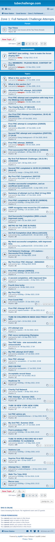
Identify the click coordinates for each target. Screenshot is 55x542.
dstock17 (20, 443)
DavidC (20, 391)
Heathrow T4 (14, 381)
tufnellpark (21, 152)
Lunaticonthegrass (24, 469)
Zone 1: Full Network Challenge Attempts (27, 19)
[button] (19, 44)
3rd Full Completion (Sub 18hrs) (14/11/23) (27, 233)
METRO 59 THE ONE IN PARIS (22, 226)
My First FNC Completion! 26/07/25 (24, 176)
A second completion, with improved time (27, 278)
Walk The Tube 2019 (17, 474)
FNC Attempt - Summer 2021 (21, 397)
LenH (19, 118)
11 (52, 304)
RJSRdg (20, 202)
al (18, 287)
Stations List (14, 450)
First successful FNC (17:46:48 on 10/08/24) (28, 150)
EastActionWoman (24, 416)
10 (49, 304)
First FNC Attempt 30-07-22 (20, 308)
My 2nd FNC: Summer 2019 (20, 423)
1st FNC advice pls (17, 414)
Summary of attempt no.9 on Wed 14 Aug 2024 (29, 193)
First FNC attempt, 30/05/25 (20, 143)
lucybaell (20, 302)
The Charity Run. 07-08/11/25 (21, 107)
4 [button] (33, 43)
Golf (18, 163)
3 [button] (29, 43)
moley (19, 58)
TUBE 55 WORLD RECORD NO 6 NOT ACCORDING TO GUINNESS (25, 440)
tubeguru (20, 67)
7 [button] (41, 43)
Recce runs (13, 481)
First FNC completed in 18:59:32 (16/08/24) (27, 200)
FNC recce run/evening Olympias (23, 335)
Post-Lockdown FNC (17, 430)
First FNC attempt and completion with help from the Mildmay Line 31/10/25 (30, 99)
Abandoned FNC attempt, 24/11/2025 (25, 90)
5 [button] (36, 43)
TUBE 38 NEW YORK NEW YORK (23, 405)
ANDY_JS (21, 399)
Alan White (21, 195)
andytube (20, 354)
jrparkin (20, 330)
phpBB (20, 536)
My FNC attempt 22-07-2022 (21, 352)
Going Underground (24, 137)
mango (19, 172)
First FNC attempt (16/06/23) (21, 271)
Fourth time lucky (16, 285)
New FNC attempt (16, 359)
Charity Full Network (17, 389)
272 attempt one (15, 328)
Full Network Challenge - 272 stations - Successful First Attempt (26, 252)
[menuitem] (8, 9)
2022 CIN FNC (14, 366)
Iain (18, 255)
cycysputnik (21, 361)
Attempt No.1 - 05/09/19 (19, 467)
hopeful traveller (23, 280)
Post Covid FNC (15, 300)
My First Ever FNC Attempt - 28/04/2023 (26, 262)
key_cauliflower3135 (24, 188)
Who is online (7, 508)
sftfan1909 (21, 128)
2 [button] (26, 43)
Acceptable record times (19, 373)
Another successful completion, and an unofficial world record (26, 185)
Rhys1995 (21, 109)
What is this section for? (19, 78)
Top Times (13, 28)
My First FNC (14, 292)
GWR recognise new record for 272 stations (28, 207)
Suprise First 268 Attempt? (20, 458)
